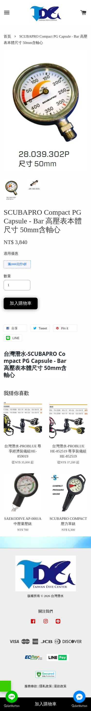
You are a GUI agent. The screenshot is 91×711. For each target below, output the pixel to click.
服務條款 (31, 686)
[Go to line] (12, 697)
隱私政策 (45, 686)
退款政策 (60, 686)
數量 (7, 276)
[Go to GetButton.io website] (11, 706)
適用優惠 (11, 253)
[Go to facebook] (79, 697)
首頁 (7, 36)
